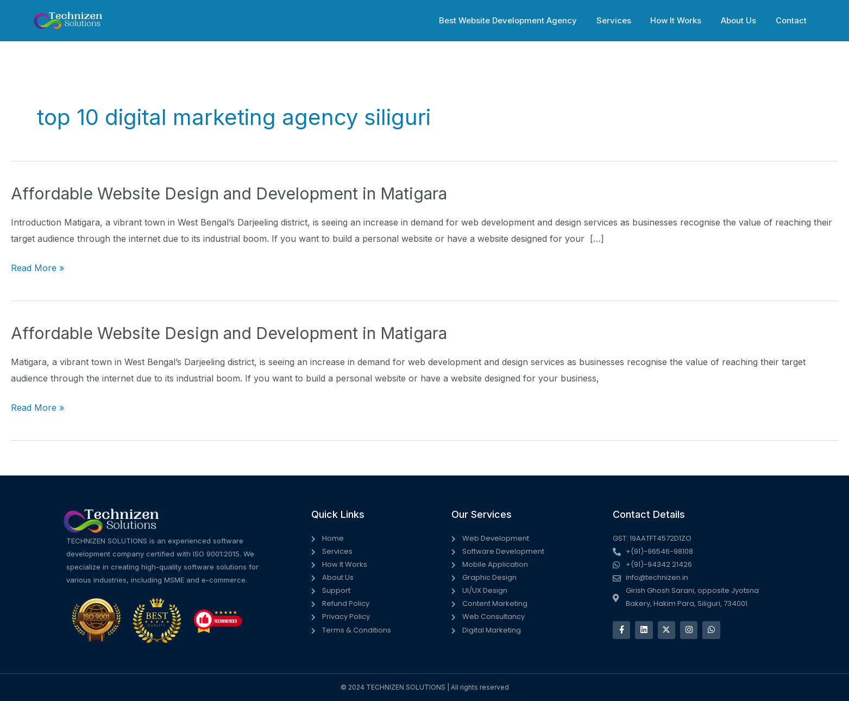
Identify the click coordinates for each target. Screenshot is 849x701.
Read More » (37, 268)
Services (624, 20)
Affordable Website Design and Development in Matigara (228, 193)
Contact (792, 20)
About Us (743, 20)
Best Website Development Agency (522, 20)
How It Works (683, 20)
